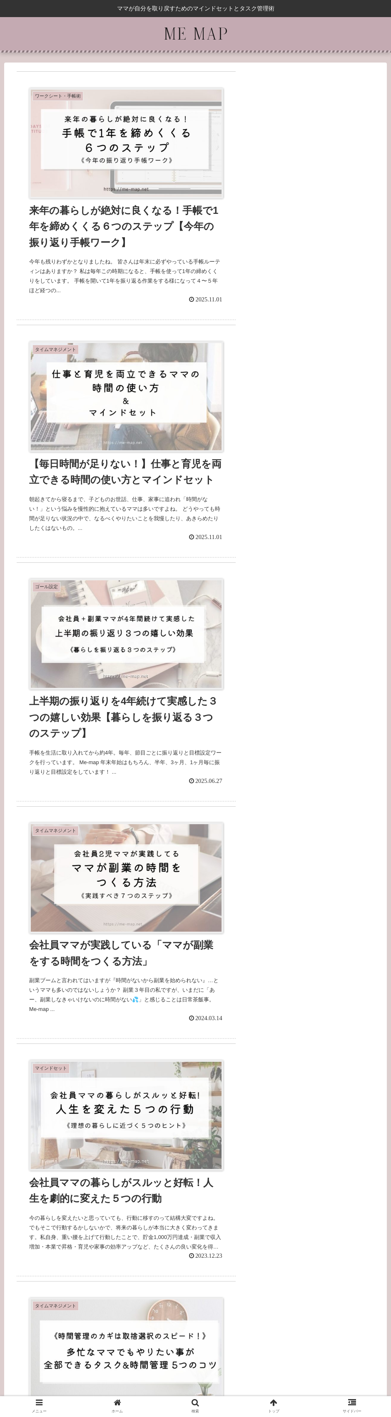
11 (252, 1286)
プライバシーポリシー (196, 1383)
